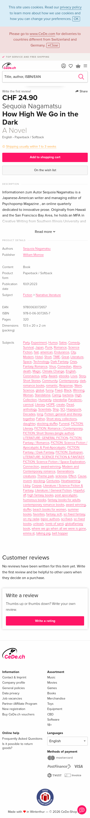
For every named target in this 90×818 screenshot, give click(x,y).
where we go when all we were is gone (59, 528)
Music (51, 677)
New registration (13, 709)
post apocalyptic (66, 495)
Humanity (44, 400)
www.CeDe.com (42, 34)
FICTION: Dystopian (69, 452)
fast (36, 352)
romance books (33, 385)
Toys (50, 704)
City (73, 352)
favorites (39, 514)
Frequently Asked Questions (22, 739)
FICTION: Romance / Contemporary (58, 428)
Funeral (64, 423)
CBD (50, 714)
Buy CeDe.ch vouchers (18, 714)
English (71, 371)
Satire (63, 342)
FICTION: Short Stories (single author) (48, 433)
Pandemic (75, 400)
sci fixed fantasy (74, 514)
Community (49, 380)
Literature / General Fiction (53, 490)
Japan (39, 347)
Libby (26, 485)
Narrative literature (48, 295)
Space (27, 361)
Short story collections (61, 419)
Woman (28, 395)
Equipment (54, 709)
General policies (13, 688)
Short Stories (31, 380)
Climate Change (53, 371)
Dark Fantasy (59, 361)
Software (53, 720)
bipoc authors (50, 519)
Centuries (52, 481)
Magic (37, 371)
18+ (49, 725)
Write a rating (45, 621)
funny (49, 390)
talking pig (43, 533)
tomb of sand (54, 523)
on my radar (31, 519)
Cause (82, 476)
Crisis (73, 361)
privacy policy (71, 7)
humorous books (34, 500)
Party (26, 342)
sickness (61, 476)
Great (65, 357)
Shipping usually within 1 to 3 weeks (31, 146)
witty (44, 376)
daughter (29, 423)
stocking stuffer (47, 423)
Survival (28, 347)
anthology (30, 409)
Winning (78, 390)
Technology (41, 361)
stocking (39, 481)
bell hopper (60, 533)
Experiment (39, 342)
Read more (45, 231)
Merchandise (56, 698)
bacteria (67, 395)
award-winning (51, 466)
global (40, 390)
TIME (56, 357)
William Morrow (33, 254)
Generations (65, 471)
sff (24, 495)
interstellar (60, 400)
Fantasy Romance (35, 366)
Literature (77, 357)
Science (28, 390)
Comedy (74, 342)
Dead (70, 404)
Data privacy (10, 693)
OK (76, 19)
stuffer (27, 509)
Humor (52, 342)
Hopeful (78, 490)
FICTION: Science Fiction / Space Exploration (54, 461)
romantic (52, 385)
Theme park (45, 476)
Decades (29, 414)
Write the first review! (16, 91)
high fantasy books (40, 495)
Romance (60, 347)
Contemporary (68, 380)
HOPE (50, 404)
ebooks (64, 376)
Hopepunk (73, 409)
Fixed (58, 390)
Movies (52, 683)
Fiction (27, 295)
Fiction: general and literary (63, 414)
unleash (38, 523)
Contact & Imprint (14, 677)
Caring (56, 395)
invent (27, 481)
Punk (48, 347)
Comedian (64, 366)
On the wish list (45, 170)
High (78, 395)
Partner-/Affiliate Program (19, 704)
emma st (29, 533)
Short (48, 357)
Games (52, 688)
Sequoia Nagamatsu (37, 248)
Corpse (37, 485)
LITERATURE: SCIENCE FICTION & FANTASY (53, 457)
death (27, 371)
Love (74, 376)
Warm (78, 385)
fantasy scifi (54, 514)
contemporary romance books (43, 504)
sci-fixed (66, 519)
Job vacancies (12, 698)
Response (66, 385)
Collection (30, 400)
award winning (76, 504)
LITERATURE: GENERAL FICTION (45, 438)
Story (82, 376)
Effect (72, 476)
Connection (31, 466)
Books (51, 693)
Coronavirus (31, 376)
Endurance (61, 352)
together (29, 419)
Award (53, 376)
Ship (56, 409)
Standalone (42, 395)
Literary (40, 404)
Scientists (44, 409)
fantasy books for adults (64, 500)
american (46, 352)
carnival (28, 404)
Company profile (13, 683)
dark (83, 380)
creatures (29, 476)
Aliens (77, 366)
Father (40, 419)
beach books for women (49, 509)
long (40, 414)
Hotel (39, 357)
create (60, 404)
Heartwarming (70, 481)
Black (67, 390)
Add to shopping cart (45, 157)
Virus (52, 366)
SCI (62, 409)
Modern (28, 357)
